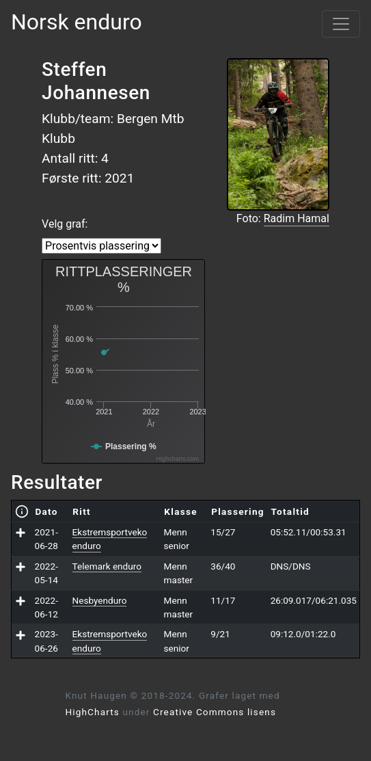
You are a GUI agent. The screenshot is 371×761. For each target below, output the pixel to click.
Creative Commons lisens (214, 711)
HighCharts (93, 711)
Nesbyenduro (99, 600)
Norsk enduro (76, 22)
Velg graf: (64, 223)
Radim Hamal (296, 218)
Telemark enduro (106, 566)
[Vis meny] (341, 24)
